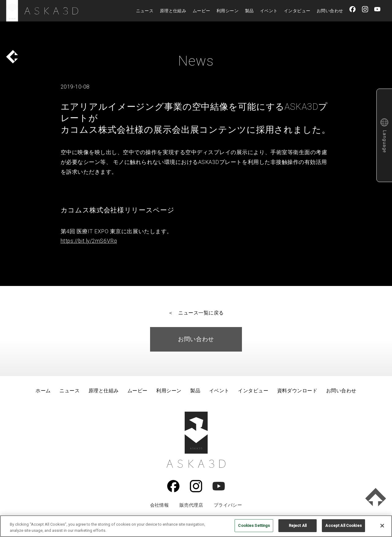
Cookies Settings (254, 525)
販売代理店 (191, 505)
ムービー (201, 10)
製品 (249, 10)
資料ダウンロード (297, 391)
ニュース (145, 10)
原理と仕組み (173, 10)
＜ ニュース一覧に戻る (196, 313)
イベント (269, 10)
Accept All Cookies (343, 525)
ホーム (43, 391)
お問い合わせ (330, 10)
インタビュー (297, 10)
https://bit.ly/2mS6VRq (89, 241)
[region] (196, 526)
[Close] (382, 525)
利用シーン (228, 10)
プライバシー (228, 505)
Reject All (298, 525)
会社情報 (159, 505)
